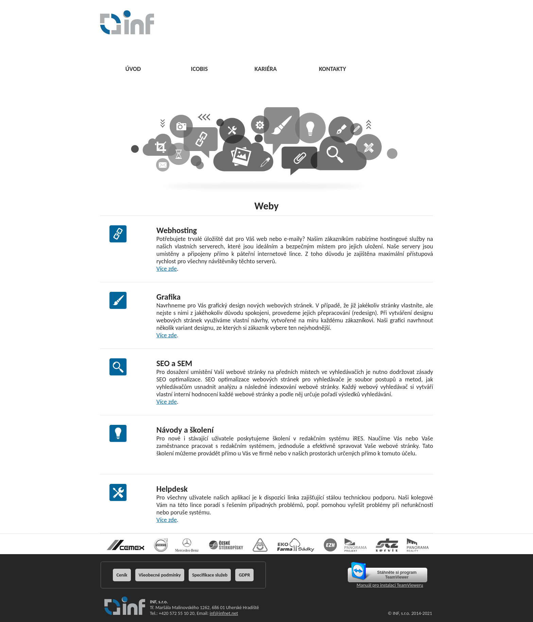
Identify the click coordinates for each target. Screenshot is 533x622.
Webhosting (176, 230)
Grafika (168, 297)
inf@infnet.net (224, 613)
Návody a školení (184, 430)
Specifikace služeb (209, 575)
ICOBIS (199, 69)
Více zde (166, 268)
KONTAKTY (332, 69)
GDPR (244, 575)
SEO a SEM (174, 363)
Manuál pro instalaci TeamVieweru (390, 585)
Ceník (121, 575)
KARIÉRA (266, 69)
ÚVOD (133, 69)
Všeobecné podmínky (160, 575)
